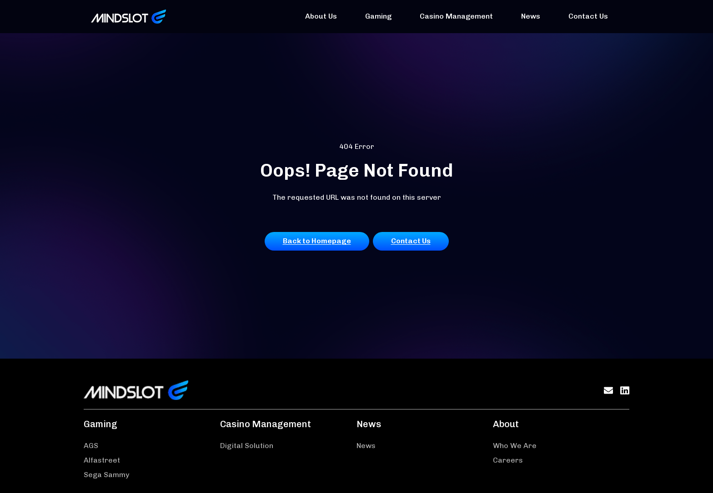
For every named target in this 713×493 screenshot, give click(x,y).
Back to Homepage (317, 241)
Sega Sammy (106, 474)
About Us (321, 16)
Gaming (378, 16)
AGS (91, 445)
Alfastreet (102, 460)
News (530, 16)
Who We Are (515, 445)
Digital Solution (246, 445)
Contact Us (588, 16)
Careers (508, 460)
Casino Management (456, 16)
